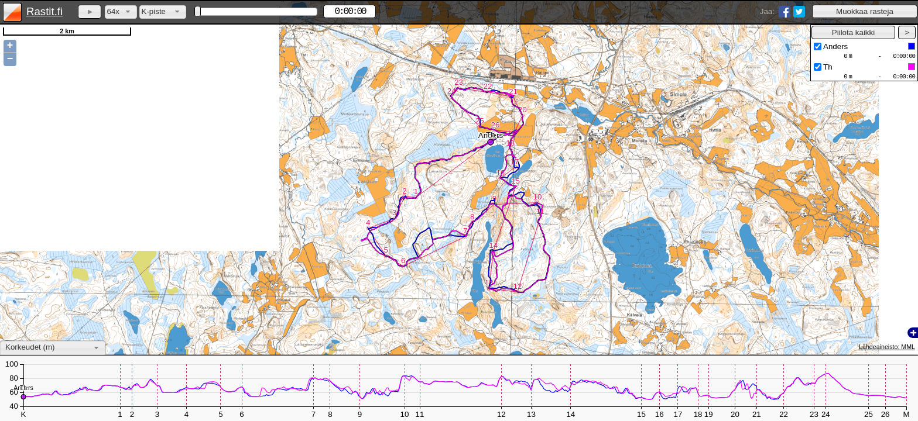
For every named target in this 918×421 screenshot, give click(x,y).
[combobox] (121, 12)
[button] (864, 11)
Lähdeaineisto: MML (887, 346)
